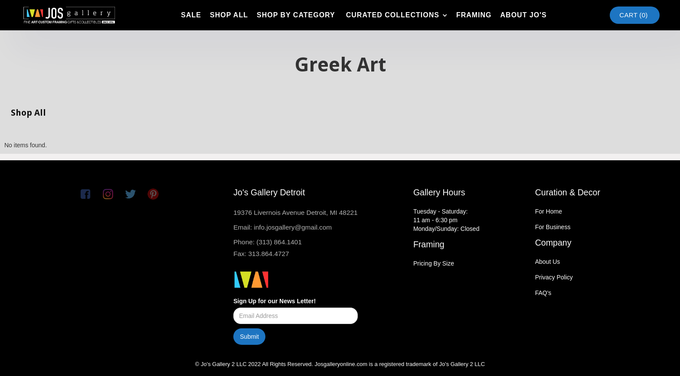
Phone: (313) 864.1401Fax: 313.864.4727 (267, 247)
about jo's (523, 15)
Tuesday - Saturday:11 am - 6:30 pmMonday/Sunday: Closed (446, 220)
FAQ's (543, 292)
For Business (553, 227)
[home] (69, 15)
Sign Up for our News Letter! (274, 301)
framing (474, 15)
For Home (548, 211)
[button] (396, 15)
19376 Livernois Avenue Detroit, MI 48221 (295, 212)
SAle (191, 15)
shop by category (296, 15)
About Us (547, 261)
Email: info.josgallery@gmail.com (282, 227)
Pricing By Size (433, 263)
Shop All (28, 112)
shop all (229, 15)
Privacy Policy (554, 277)
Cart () (633, 15)
